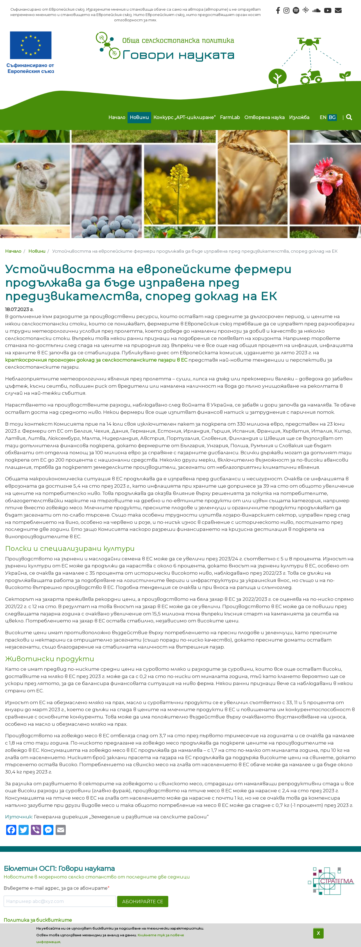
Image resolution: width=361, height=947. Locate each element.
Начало (116, 117)
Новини (139, 117)
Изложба (299, 117)
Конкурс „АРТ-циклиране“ (184, 117)
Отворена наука (264, 117)
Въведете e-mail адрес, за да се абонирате (56, 888)
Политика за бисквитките (38, 920)
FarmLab (230, 117)
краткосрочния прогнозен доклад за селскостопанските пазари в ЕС (96, 360)
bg (332, 117)
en (323, 117)
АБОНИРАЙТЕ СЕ (142, 901)
